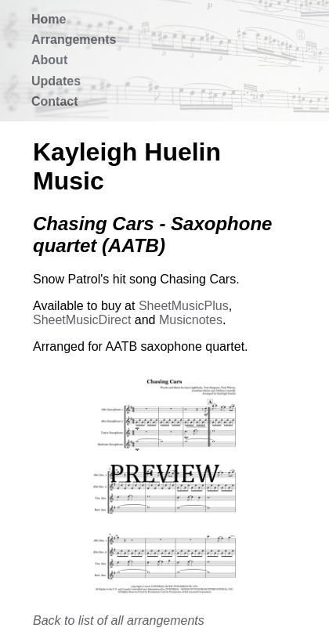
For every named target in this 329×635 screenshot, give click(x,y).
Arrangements (73, 39)
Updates (56, 81)
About (49, 60)
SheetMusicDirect (82, 320)
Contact (54, 101)
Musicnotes (190, 320)
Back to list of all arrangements (118, 620)
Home (48, 19)
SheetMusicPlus (184, 305)
